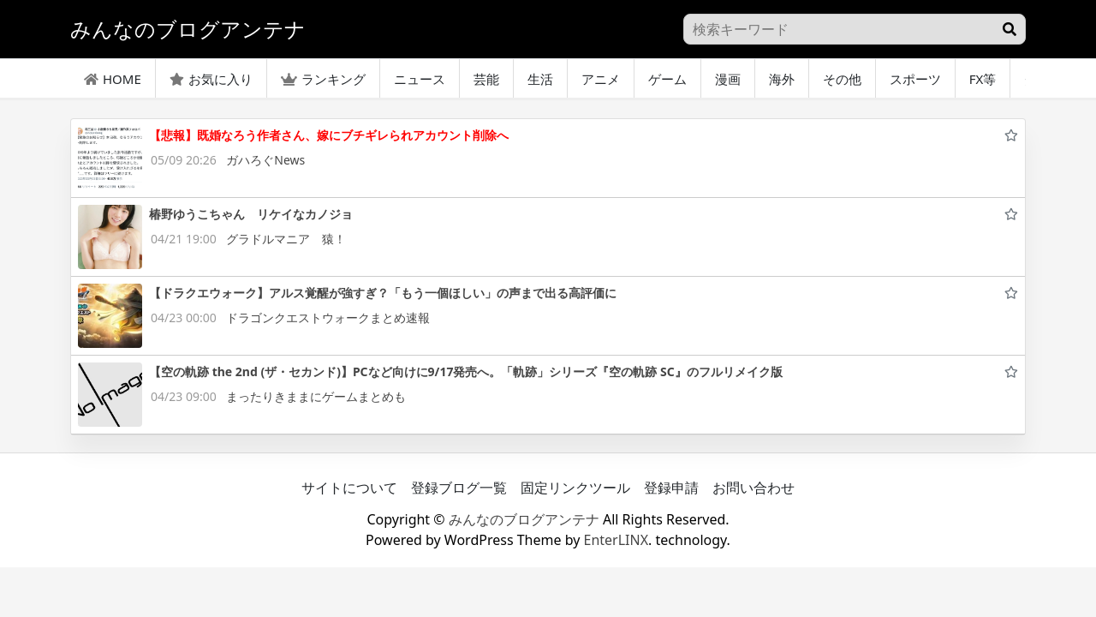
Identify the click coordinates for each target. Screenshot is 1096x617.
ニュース (419, 78)
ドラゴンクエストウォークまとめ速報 (328, 317)
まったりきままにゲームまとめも (316, 396)
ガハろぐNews (265, 160)
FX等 (983, 78)
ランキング (323, 78)
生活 (540, 78)
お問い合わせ (753, 487)
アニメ (600, 78)
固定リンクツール (575, 487)
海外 (782, 78)
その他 (842, 78)
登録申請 (671, 487)
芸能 (486, 78)
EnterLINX (616, 539)
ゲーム (667, 78)
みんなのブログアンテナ (524, 519)
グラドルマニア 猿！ (286, 239)
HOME (112, 78)
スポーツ (915, 78)
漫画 (728, 78)
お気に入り (211, 78)
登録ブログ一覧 (459, 487)
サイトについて (349, 487)
